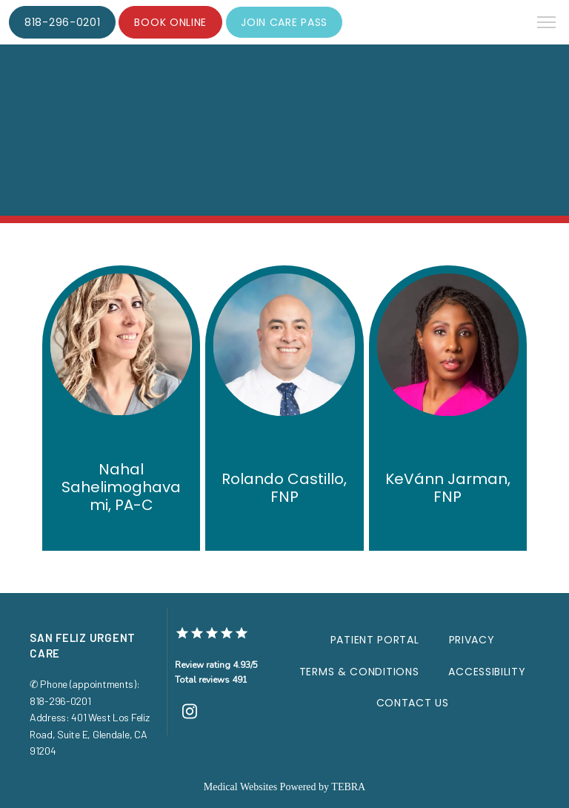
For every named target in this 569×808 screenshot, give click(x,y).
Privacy (472, 639)
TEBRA (348, 786)
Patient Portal (374, 639)
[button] (547, 24)
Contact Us (412, 702)
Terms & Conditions (359, 671)
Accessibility (486, 671)
